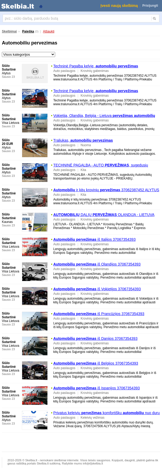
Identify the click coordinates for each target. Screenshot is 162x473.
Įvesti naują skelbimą (119, 5)
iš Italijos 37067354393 (94, 239)
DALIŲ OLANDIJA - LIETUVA (104, 215)
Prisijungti (150, 5)
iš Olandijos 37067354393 (97, 264)
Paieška (28, 31)
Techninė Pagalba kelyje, (95, 66)
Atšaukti (48, 31)
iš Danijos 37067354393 (95, 338)
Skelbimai (9, 31)
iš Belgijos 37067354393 (95, 363)
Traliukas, (83, 140)
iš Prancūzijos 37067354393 (98, 314)
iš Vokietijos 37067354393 (97, 289)
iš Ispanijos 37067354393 (96, 388)
